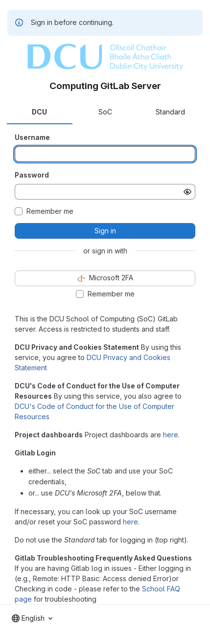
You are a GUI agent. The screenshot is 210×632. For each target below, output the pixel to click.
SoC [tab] (105, 112)
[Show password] (187, 192)
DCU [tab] (39, 112)
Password (32, 175)
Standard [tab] (170, 112)
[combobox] (32, 618)
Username (32, 137)
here (170, 434)
